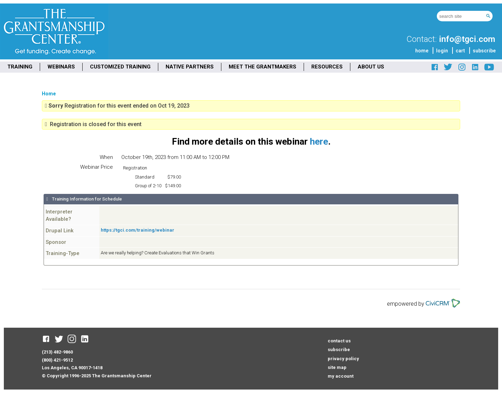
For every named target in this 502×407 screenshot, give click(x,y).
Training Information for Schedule (86, 199)
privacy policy (343, 358)
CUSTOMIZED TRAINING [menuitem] (120, 67)
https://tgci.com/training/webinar (137, 230)
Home (49, 93)
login (442, 50)
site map (337, 367)
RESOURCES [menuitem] (327, 67)
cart (460, 50)
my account (340, 376)
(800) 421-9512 (57, 360)
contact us (339, 340)
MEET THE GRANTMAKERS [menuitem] (262, 67)
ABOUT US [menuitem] (371, 67)
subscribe (484, 50)
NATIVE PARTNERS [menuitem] (190, 67)
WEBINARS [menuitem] (61, 67)
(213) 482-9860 (57, 352)
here (319, 141)
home (421, 50)
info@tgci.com (467, 39)
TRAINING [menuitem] (19, 67)
